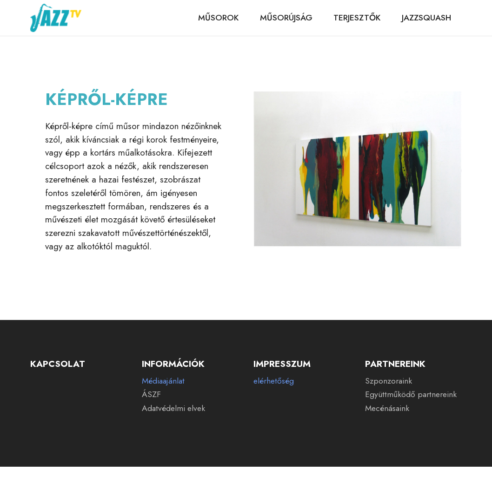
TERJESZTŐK (356, 18)
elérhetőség (273, 381)
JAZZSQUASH (426, 18)
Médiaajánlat (163, 381)
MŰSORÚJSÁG (286, 18)
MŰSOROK (218, 18)
